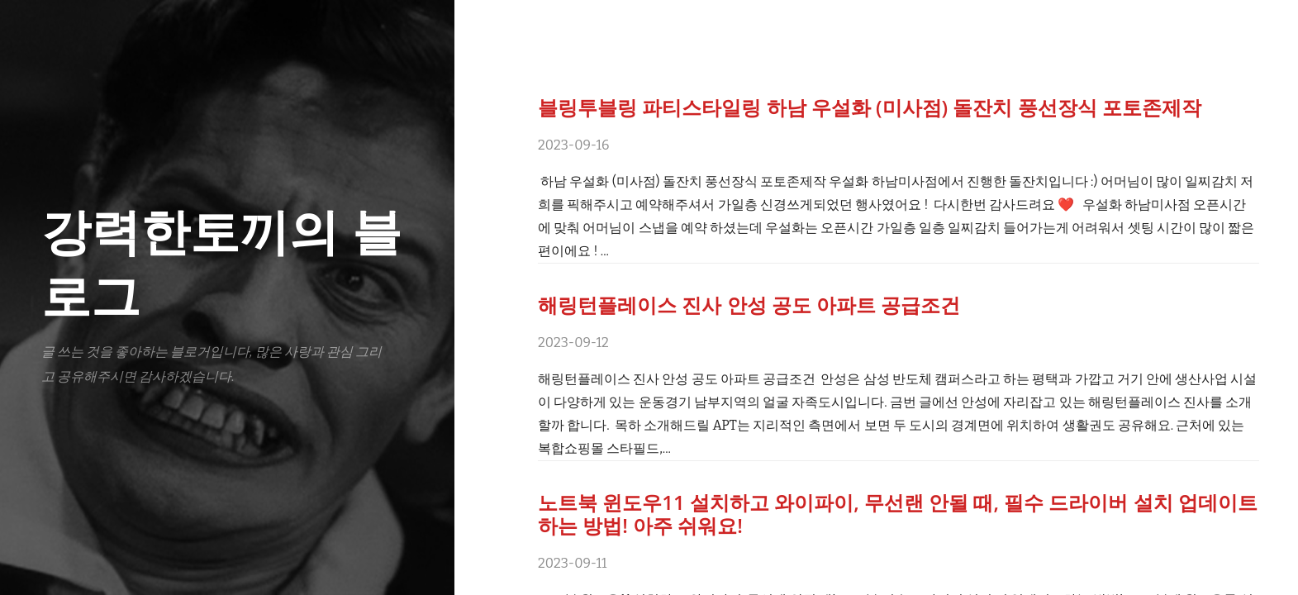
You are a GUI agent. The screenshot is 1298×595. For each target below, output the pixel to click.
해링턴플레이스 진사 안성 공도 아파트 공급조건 (749, 304)
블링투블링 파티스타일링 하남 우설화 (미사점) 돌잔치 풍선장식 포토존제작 (869, 107)
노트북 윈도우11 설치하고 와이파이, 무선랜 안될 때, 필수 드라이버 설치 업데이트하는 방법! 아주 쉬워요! (898, 513)
